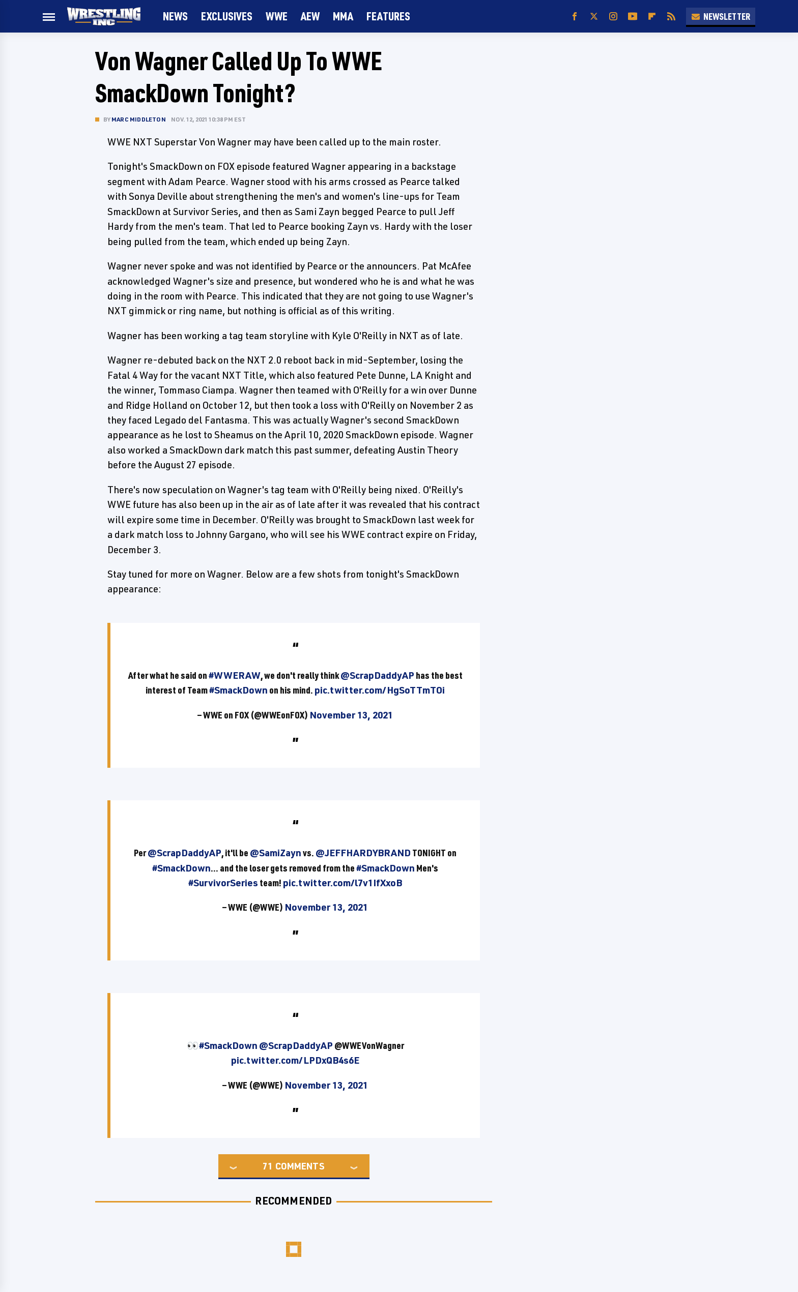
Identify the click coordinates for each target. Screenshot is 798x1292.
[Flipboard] (652, 16)
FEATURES (388, 16)
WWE (277, 16)
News (175, 16)
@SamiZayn (275, 853)
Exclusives (226, 16)
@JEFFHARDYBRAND (363, 853)
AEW (310, 16)
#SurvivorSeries (223, 883)
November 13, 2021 (351, 715)
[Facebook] (574, 16)
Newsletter (720, 16)
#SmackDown (238, 690)
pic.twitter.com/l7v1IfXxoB (342, 883)
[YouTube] (632, 16)
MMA (343, 16)
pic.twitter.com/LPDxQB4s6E (295, 1060)
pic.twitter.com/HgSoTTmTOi (380, 690)
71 (268, 1165)
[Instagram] (613, 16)
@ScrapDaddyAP (377, 675)
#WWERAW (235, 675)
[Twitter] (593, 16)
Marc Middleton (138, 119)
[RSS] (671, 16)
